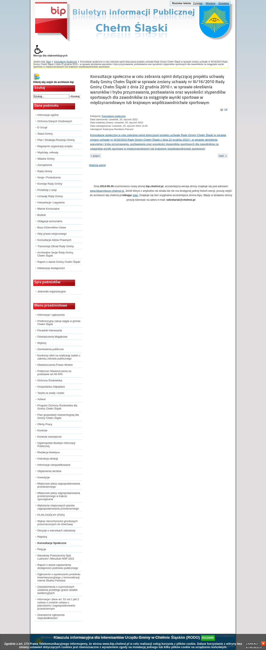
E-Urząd (42, 127)
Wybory (41, 342)
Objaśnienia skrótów (49, 471)
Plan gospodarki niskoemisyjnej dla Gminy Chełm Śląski (58, 416)
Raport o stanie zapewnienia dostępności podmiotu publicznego (57, 566)
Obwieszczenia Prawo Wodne (55, 364)
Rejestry (42, 536)
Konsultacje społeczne (114, 116)
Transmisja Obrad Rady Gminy (55, 246)
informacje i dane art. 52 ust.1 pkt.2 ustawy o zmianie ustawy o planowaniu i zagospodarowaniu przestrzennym (58, 604)
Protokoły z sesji (47, 190)
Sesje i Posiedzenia (49, 177)
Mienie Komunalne (48, 208)
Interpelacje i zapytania (51, 202)
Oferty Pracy (44, 424)
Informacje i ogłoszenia (51, 314)
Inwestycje (43, 477)
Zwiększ (197, 3)
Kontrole (42, 430)
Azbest (41, 399)
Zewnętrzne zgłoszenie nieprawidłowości (51, 616)
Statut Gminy (45, 133)
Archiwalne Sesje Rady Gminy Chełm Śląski (55, 254)
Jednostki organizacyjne (51, 291)
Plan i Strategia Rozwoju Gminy (56, 140)
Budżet (41, 215)
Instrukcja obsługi (47, 458)
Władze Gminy (46, 158)
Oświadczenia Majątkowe (52, 336)
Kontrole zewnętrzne (49, 436)
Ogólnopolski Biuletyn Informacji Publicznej (56, 444)
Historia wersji (97, 165)
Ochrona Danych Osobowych (54, 121)
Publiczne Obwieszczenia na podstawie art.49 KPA (54, 372)
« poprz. (95, 155)
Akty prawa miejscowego (52, 233)
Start (48, 61)
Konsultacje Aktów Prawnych (54, 240)
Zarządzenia (44, 165)
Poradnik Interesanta (49, 330)
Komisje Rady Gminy (49, 183)
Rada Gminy (44, 171)
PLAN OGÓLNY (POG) (51, 514)
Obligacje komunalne (49, 221)
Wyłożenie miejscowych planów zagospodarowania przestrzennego (58, 507)
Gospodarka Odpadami (51, 386)
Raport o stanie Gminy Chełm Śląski (58, 261)
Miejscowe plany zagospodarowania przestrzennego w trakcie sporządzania (58, 496)
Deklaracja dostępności (51, 268)
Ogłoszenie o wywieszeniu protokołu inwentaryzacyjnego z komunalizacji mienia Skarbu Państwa (58, 577)
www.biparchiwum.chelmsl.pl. (107, 190)
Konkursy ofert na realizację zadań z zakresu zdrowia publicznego (58, 357)
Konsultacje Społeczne (65, 61)
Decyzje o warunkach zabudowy (56, 530)
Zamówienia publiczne (50, 349)
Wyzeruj (210, 3)
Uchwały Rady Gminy (50, 196)
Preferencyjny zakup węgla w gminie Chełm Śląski (58, 322)
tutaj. (136, 195)
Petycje (41, 549)
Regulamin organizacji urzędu (55, 146)
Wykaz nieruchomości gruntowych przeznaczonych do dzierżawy (57, 523)
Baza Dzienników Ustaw (51, 227)
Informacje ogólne (48, 114)
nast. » (223, 155)
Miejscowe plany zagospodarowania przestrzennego (58, 485)
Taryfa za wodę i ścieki (50, 393)
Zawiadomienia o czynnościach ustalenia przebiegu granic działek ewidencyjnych (57, 590)
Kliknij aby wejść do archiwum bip (53, 82)
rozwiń (208, 637)
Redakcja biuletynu (48, 452)
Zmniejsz (223, 3)
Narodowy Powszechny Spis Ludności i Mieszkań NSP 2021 (55, 557)
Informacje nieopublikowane (53, 464)
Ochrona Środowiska (49, 380)
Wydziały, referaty (47, 152)
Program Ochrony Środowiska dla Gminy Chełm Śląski (57, 407)
